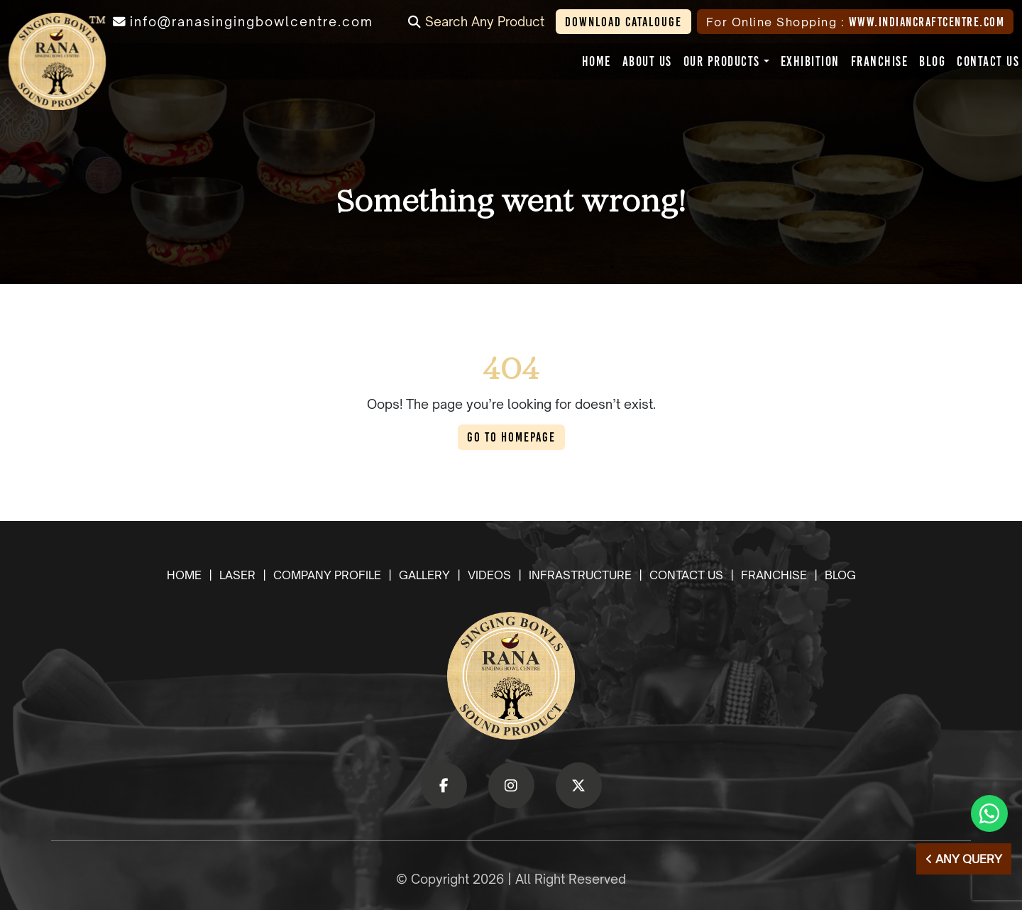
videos (489, 575)
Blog (840, 575)
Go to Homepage (511, 436)
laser (237, 575)
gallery (424, 575)
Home (184, 575)
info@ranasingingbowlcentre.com (251, 21)
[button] (721, 61)
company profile (327, 575)
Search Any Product (476, 21)
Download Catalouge (623, 21)
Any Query (963, 859)
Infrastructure (580, 575)
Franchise (774, 575)
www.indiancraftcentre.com (927, 21)
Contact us (686, 575)
